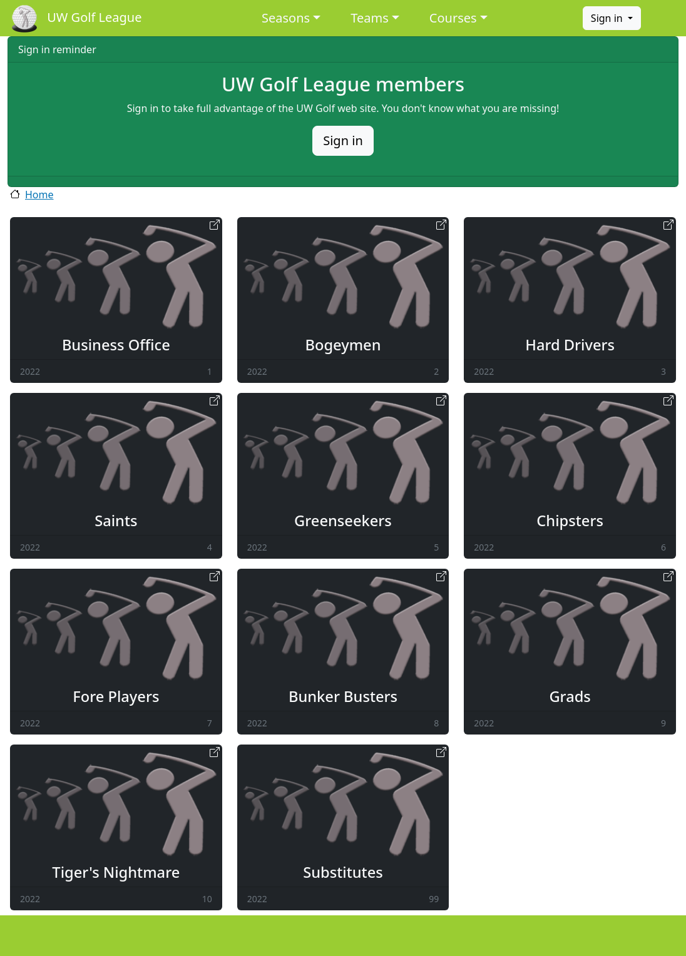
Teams (370, 17)
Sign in (608, 18)
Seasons (286, 17)
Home (39, 194)
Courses (453, 17)
